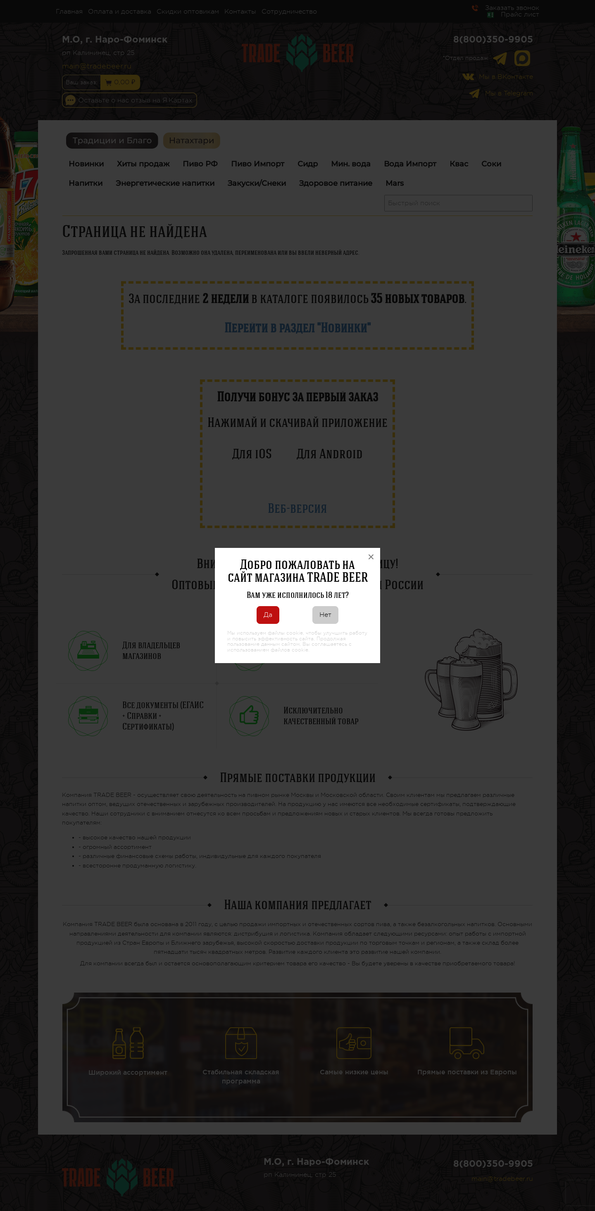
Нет (325, 615)
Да (268, 615)
